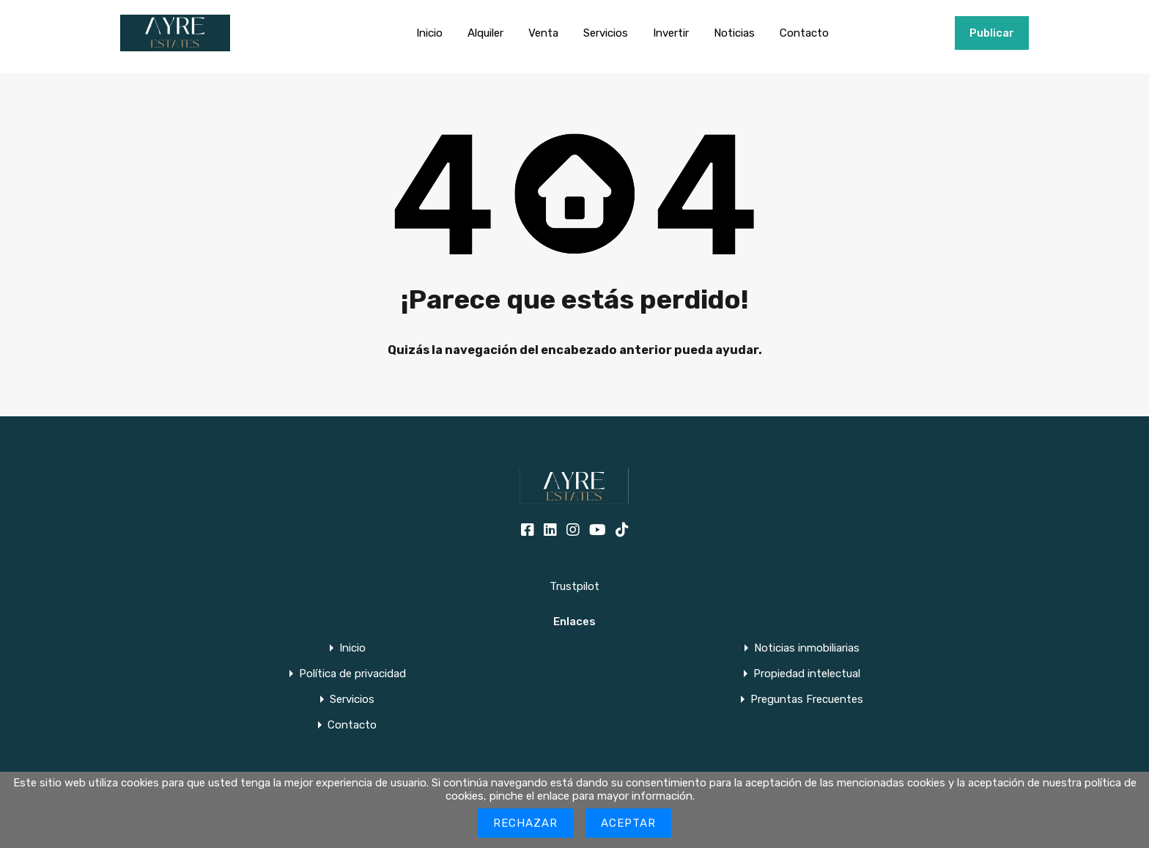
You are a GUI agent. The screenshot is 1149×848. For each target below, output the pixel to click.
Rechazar (525, 823)
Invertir (671, 33)
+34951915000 (908, 33)
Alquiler (485, 33)
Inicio (429, 33)
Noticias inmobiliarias (807, 648)
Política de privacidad (352, 673)
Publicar (991, 33)
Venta (543, 33)
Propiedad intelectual (806, 673)
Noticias (734, 33)
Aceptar (629, 823)
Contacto (804, 33)
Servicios (605, 33)
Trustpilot (574, 586)
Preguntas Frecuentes (806, 699)
